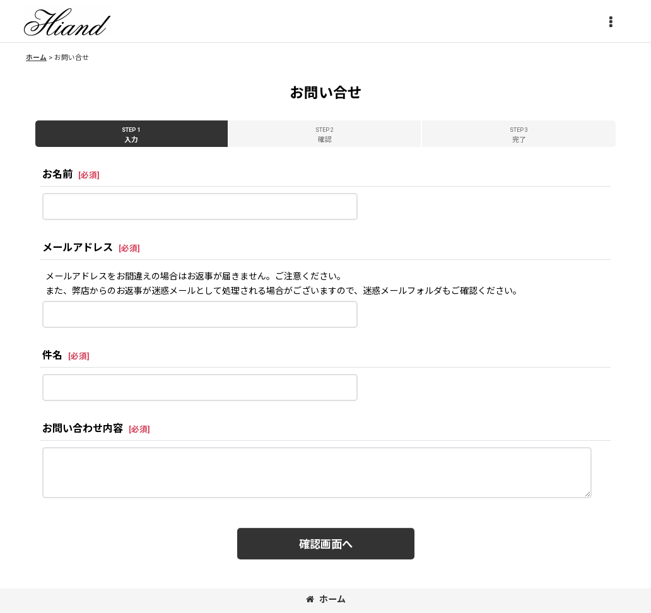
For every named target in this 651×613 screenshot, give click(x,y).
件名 (52, 355)
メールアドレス (77, 248)
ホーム (326, 599)
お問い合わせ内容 (82, 429)
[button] (610, 22)
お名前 (57, 174)
